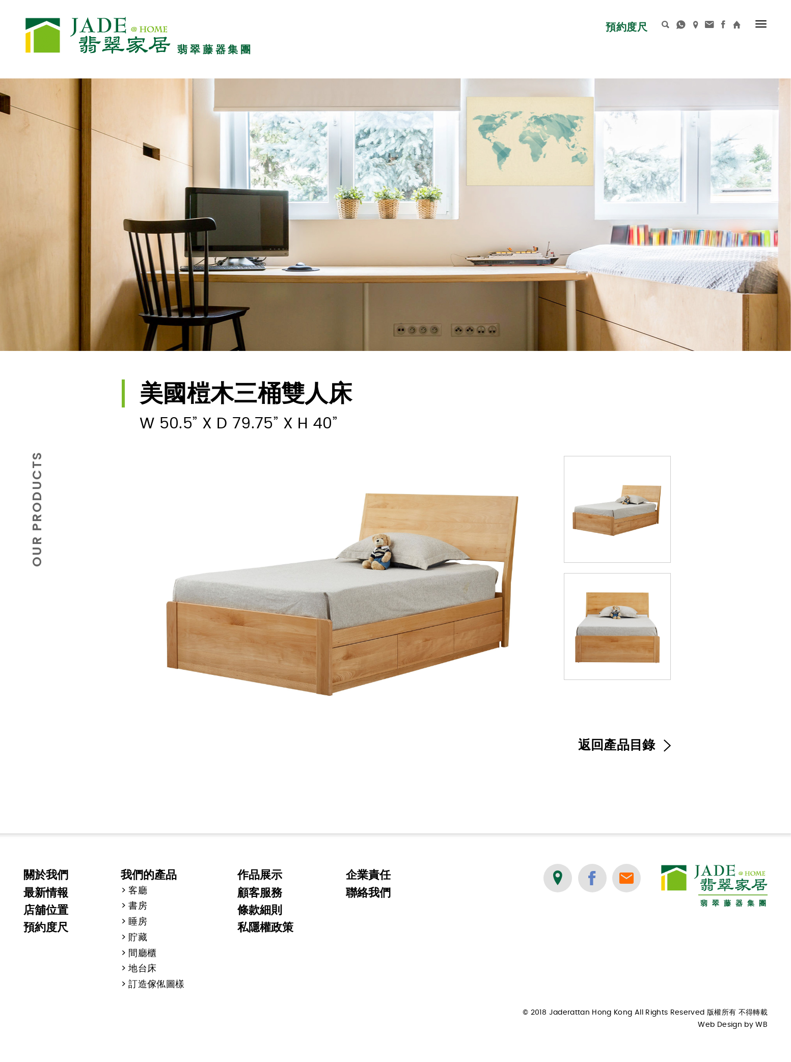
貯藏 (137, 937)
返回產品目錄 (624, 745)
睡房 (137, 922)
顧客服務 (259, 893)
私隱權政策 (265, 927)
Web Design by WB (733, 1024)
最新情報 (45, 893)
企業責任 (368, 875)
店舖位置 (45, 910)
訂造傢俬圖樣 (156, 984)
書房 (137, 906)
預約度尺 (626, 27)
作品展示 (259, 875)
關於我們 (45, 875)
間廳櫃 (142, 953)
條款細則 (259, 910)
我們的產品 (149, 875)
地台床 (142, 968)
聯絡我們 (368, 893)
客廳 (137, 890)
